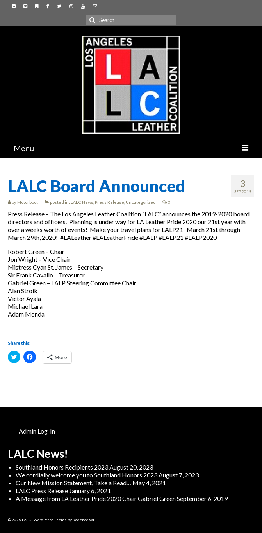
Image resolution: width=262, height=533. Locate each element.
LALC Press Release (42, 490)
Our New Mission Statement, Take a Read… (73, 482)
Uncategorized (141, 202)
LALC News (82, 202)
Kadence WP (84, 519)
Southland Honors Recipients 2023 (62, 467)
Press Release (109, 202)
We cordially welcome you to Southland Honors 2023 (86, 475)
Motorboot (27, 202)
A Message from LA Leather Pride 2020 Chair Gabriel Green (96, 498)
